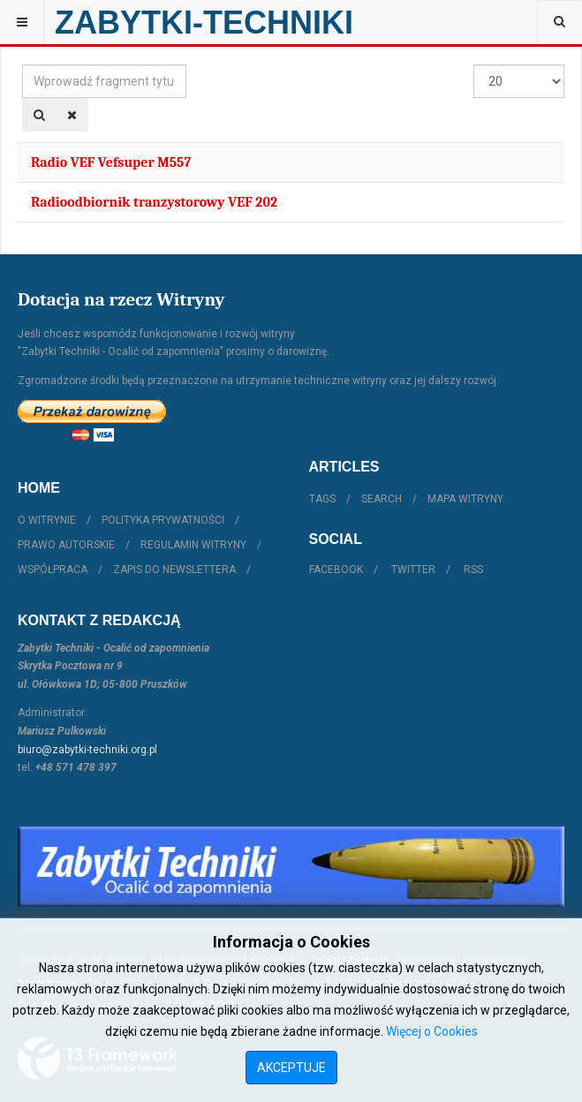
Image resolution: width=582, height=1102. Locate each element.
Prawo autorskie (66, 545)
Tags (322, 499)
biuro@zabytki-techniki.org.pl (87, 749)
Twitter (413, 569)
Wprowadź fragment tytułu (22, 64)
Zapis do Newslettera (174, 569)
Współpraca (52, 569)
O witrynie (47, 520)
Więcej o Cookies (432, 1031)
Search (381, 499)
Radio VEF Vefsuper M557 (111, 162)
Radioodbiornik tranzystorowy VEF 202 (154, 202)
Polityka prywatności (163, 520)
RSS (473, 569)
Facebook (336, 569)
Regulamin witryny (193, 545)
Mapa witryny (465, 499)
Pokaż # (473, 64)
